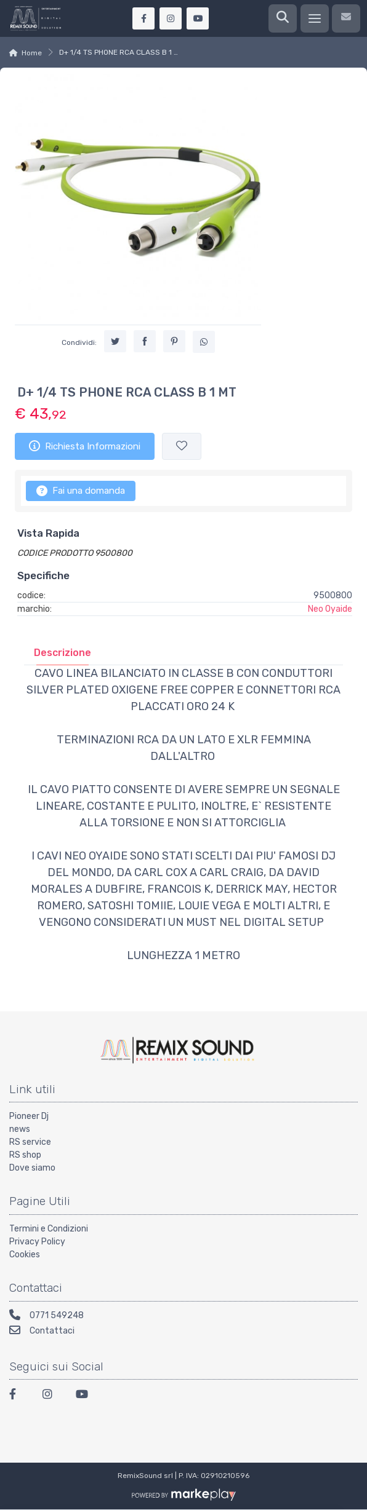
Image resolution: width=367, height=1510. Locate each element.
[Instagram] (51, 1396)
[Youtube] (85, 1396)
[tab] (62, 653)
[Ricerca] (282, 18)
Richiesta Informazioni (84, 445)
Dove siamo (32, 1168)
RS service (30, 1142)
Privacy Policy (37, 1241)
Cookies (24, 1254)
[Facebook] (18, 1396)
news (19, 1129)
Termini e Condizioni (48, 1228)
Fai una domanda (80, 490)
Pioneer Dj (29, 1116)
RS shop (25, 1155)
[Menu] (314, 18)
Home (32, 53)
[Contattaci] (346, 18)
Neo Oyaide (330, 609)
